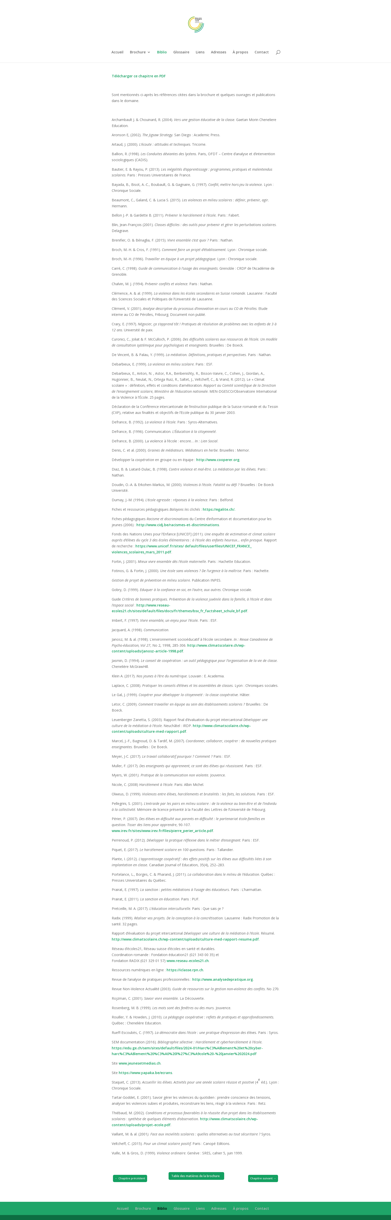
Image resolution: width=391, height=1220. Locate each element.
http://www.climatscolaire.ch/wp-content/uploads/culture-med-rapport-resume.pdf (185, 939)
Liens (200, 52)
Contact (262, 52)
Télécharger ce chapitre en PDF (139, 76)
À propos (240, 52)
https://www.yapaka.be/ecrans (145, 1072)
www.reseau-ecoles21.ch (188, 960)
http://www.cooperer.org (217, 459)
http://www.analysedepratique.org (222, 979)
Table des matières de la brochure (195, 1176)
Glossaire (181, 52)
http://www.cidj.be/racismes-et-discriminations (177, 524)
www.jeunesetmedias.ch (140, 1063)
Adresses (218, 52)
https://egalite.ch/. (219, 509)
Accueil (117, 52)
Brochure (138, 52)
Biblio (162, 52)
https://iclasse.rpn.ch (185, 970)
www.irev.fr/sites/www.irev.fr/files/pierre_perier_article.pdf (162, 830)
